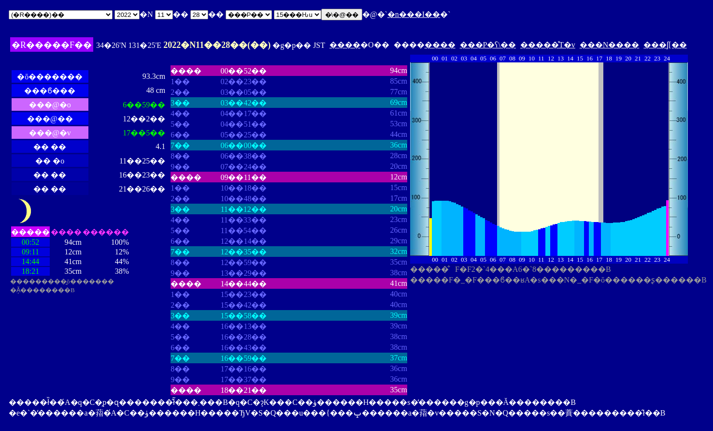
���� (344, 45)
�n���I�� (413, 14)
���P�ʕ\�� (488, 45)
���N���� (610, 45)
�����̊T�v (547, 45)
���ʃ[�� (664, 45)
